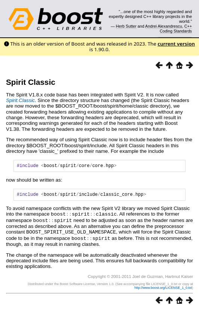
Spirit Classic (30, 82)
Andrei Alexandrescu (163, 26)
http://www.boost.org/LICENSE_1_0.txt (163, 288)
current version (176, 43)
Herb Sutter (126, 26)
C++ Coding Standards (176, 28)
